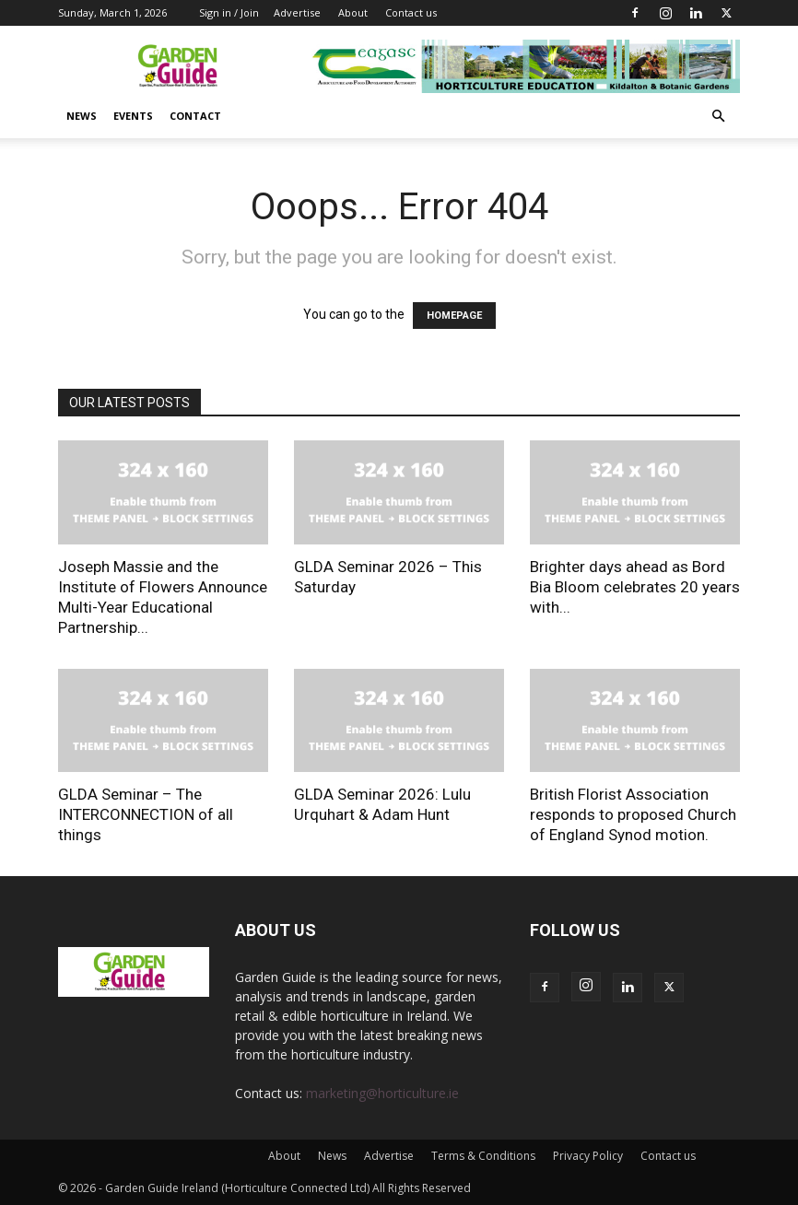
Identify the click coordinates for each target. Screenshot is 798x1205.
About (353, 12)
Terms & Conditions (483, 1156)
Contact (195, 116)
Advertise (297, 12)
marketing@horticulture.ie (382, 1093)
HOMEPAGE (454, 316)
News (81, 116)
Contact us (411, 12)
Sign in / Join (229, 12)
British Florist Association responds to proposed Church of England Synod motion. (633, 814)
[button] (718, 116)
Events (133, 116)
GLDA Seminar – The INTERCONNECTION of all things (145, 814)
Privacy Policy (588, 1156)
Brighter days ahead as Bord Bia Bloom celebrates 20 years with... (635, 586)
